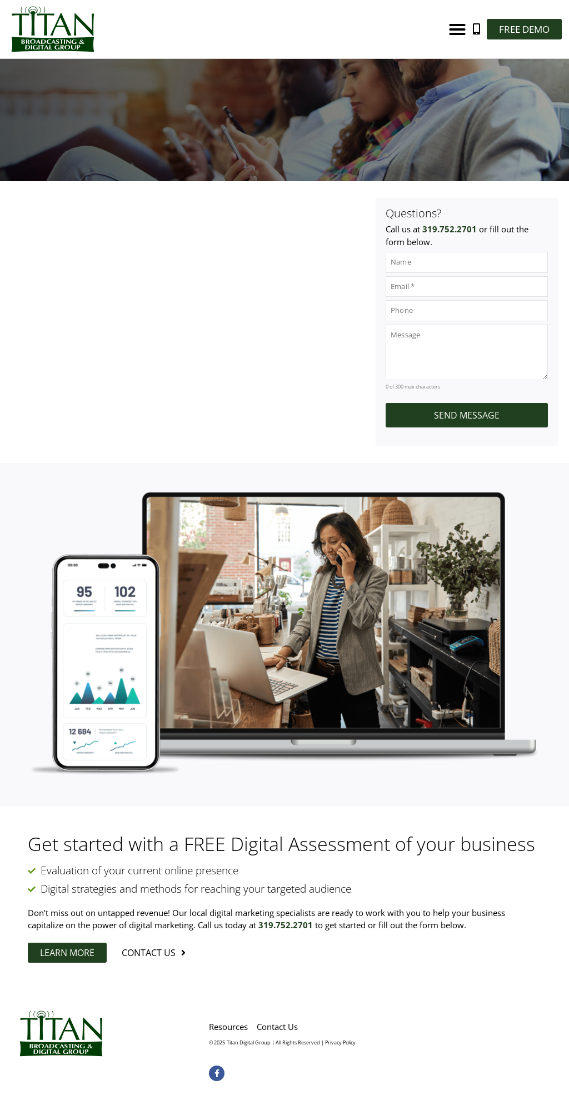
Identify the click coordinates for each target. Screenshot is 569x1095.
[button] (457, 29)
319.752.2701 (449, 229)
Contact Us (277, 1026)
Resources (228, 1026)
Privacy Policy (340, 1042)
